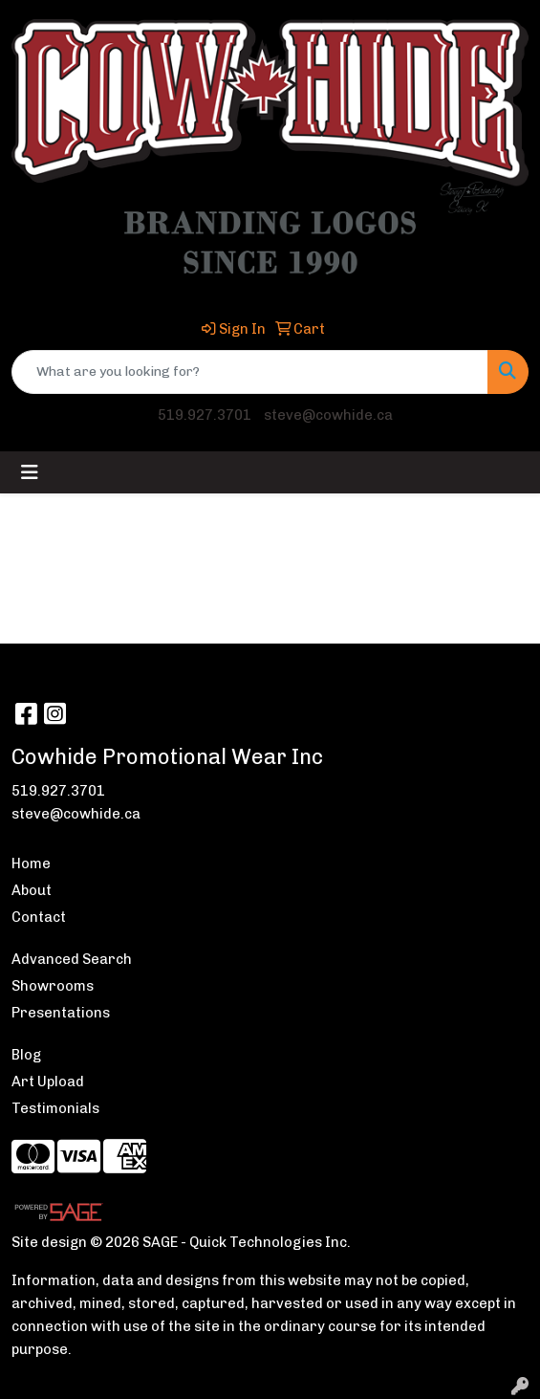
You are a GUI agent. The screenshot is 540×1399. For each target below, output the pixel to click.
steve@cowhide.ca (328, 415)
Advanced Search (71, 959)
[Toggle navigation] (30, 472)
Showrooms (52, 986)
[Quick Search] (249, 372)
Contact (38, 917)
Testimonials (55, 1108)
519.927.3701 (204, 415)
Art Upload (47, 1081)
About (31, 890)
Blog (26, 1054)
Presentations (60, 1012)
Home (31, 863)
